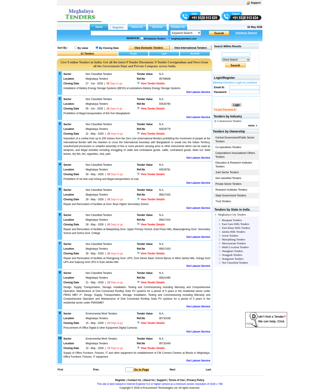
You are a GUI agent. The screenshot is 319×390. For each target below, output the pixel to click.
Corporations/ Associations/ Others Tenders (235, 155)
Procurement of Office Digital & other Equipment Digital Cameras (100, 327)
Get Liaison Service (198, 92)
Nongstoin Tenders (233, 258)
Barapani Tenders (232, 220)
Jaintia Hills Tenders (233, 231)
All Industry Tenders (155, 38)
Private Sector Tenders (228, 183)
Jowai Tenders (230, 235)
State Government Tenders (231, 195)
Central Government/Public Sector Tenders (235, 139)
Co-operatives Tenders (228, 147)
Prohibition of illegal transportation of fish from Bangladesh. (97, 113)
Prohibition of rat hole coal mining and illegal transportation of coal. (101, 179)
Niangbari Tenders (232, 251)
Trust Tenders (223, 201)
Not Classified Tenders (235, 262)
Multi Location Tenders (235, 247)
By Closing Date (109, 48)
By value (83, 48)
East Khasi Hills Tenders (236, 227)
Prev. (96, 369)
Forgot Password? (225, 109)
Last (208, 369)
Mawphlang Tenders (233, 239)
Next (172, 369)
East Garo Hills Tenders (235, 224)
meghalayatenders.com (183, 38)
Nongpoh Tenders (232, 254)
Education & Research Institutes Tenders (234, 164)
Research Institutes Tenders (231, 189)
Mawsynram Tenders (234, 243)
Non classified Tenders (228, 178)
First (60, 369)
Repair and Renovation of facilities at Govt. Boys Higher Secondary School (105, 204)
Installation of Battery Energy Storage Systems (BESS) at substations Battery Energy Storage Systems (121, 88)
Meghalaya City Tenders (232, 214)
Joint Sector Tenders (227, 172)
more (251, 125)
